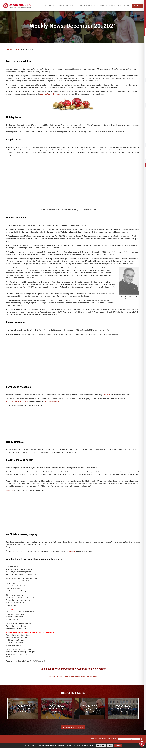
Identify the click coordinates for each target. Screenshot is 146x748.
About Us (48, 5)
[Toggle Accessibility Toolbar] (141, 743)
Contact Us (114, 5)
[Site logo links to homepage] (17, 5)
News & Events (12, 49)
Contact (102, 739)
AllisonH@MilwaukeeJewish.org (17, 401)
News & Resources (63, 5)
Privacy (93, 739)
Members (126, 5)
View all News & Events (73, 727)
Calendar (112, 739)
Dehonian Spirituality (84, 5)
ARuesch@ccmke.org (52, 401)
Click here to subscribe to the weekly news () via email (73, 677)
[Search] (141, 739)
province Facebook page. (49, 94)
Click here (106, 395)
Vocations (101, 5)
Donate (137, 6)
